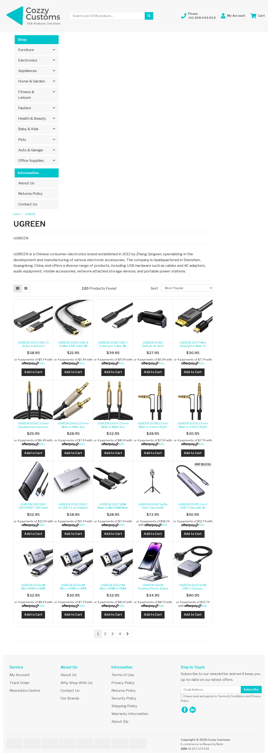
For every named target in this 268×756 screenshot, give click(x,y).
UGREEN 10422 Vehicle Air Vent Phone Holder (153, 346)
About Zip (119, 721)
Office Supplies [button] (31, 160)
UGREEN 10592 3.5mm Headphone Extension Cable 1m (33, 427)
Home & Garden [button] (31, 81)
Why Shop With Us (77, 683)
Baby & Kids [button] (28, 129)
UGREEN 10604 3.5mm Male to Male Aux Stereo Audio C (113, 427)
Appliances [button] (27, 71)
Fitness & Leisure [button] (26, 95)
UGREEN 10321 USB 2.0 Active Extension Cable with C (33, 346)
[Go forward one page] (127, 634)
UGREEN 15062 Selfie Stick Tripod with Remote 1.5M (153, 508)
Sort (154, 288)
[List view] (26, 288)
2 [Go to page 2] (105, 634)
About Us (26, 183)
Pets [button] (22, 139)
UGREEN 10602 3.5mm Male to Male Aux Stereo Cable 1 (73, 427)
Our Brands (70, 698)
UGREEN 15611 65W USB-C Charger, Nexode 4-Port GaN (192, 588)
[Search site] (149, 16)
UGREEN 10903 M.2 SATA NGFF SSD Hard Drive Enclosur (33, 508)
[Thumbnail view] (17, 288)
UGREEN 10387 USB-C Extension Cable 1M (113, 344)
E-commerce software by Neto (202, 744)
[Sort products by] (187, 288)
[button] (198, 16)
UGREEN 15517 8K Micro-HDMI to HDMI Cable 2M (113, 588)
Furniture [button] (26, 50)
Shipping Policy (124, 706)
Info (42, 363)
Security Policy (123, 698)
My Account (20, 675)
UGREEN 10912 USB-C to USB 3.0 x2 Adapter (73, 506)
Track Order (20, 683)
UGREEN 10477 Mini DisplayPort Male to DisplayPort (193, 346)
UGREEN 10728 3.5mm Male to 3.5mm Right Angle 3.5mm (153, 427)
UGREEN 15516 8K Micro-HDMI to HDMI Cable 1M (73, 588)
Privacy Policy (122, 683)
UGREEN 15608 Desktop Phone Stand (153, 586)
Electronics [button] (27, 60)
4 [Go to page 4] (120, 634)
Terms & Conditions (231, 696)
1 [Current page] (98, 634)
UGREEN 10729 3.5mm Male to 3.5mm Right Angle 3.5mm (193, 427)
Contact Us (27, 204)
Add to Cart (33, 372)
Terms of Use (122, 675)
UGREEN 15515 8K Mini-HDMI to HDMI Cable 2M (33, 588)
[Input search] (107, 15)
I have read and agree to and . (221, 698)
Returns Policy (30, 193)
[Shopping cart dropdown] (257, 15)
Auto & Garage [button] (30, 150)
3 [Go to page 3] (112, 634)
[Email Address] (211, 689)
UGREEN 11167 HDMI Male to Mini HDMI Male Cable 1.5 (113, 508)
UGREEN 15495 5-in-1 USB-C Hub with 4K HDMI (192, 508)
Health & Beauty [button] (32, 118)
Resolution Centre (25, 690)
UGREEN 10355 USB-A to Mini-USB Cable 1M (73, 344)
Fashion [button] (24, 108)
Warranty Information (129, 714)
